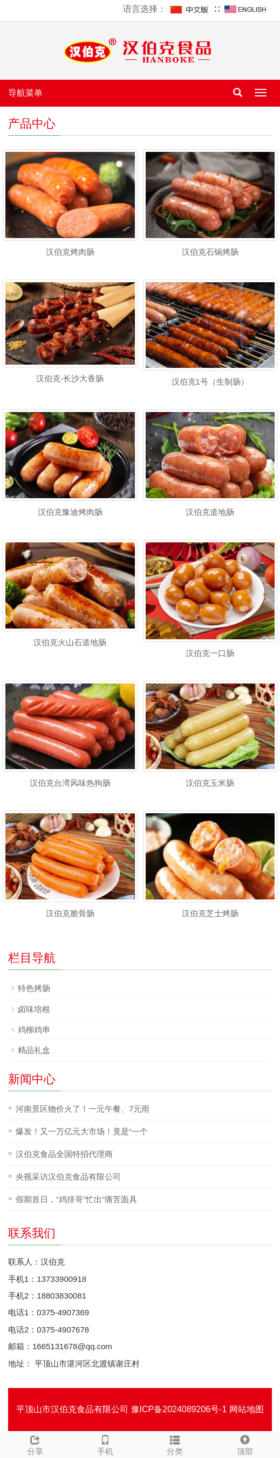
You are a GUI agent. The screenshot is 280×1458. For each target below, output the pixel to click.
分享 (35, 1444)
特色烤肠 (34, 988)
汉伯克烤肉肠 (70, 251)
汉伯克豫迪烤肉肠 (70, 512)
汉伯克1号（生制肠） (210, 381)
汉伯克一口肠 (210, 653)
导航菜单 (25, 92)
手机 (105, 1444)
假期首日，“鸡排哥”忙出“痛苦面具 (76, 1199)
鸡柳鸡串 (34, 1029)
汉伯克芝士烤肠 (210, 913)
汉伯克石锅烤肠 (210, 251)
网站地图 (246, 1409)
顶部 (245, 1444)
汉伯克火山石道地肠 (69, 642)
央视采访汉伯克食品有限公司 (68, 1176)
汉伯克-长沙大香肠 (70, 378)
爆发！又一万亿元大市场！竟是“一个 (82, 1131)
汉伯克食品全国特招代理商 (64, 1154)
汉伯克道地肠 (210, 512)
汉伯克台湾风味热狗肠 (70, 782)
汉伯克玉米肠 (210, 782)
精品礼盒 (34, 1050)
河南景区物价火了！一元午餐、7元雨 (82, 1108)
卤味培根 (34, 1009)
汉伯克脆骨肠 (70, 913)
